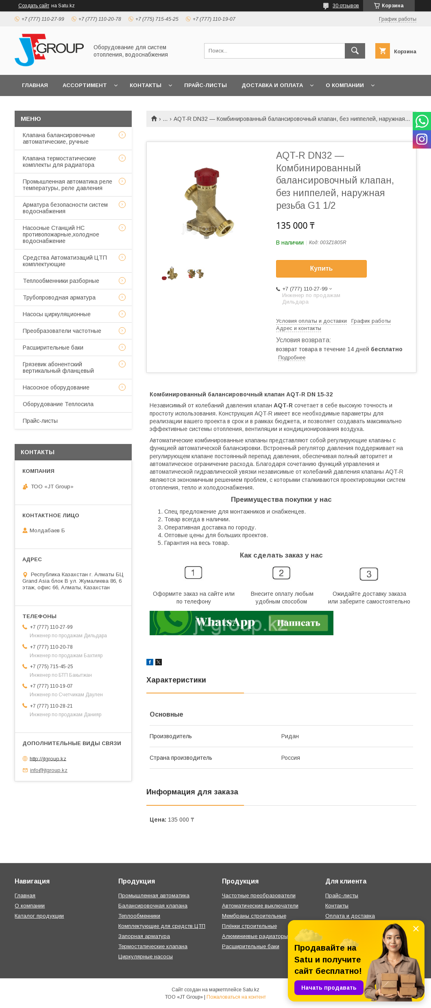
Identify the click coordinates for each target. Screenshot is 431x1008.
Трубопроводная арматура (59, 297)
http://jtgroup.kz (48, 758)
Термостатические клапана (152, 946)
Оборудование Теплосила (58, 404)
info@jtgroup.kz (48, 770)
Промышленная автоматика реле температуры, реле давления (67, 184)
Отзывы (35, 106)
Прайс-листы (205, 85)
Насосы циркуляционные (57, 314)
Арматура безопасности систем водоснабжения (65, 207)
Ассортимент (85, 85)
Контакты (145, 85)
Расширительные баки (53, 347)
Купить (321, 268)
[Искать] (355, 51)
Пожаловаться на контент (236, 997)
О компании (345, 85)
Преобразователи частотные (62, 331)
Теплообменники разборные (61, 281)
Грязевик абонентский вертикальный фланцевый (58, 367)
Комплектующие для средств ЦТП (161, 926)
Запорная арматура (144, 936)
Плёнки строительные (249, 926)
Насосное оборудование (56, 387)
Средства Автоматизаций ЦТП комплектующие (65, 260)
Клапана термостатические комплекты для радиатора (59, 161)
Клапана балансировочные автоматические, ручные (59, 138)
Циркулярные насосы (145, 956)
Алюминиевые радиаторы (255, 936)
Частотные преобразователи (259, 895)
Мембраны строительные (254, 916)
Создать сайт (33, 6)
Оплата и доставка (350, 916)
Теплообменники (139, 916)
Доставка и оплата (272, 85)
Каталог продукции (39, 916)
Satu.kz (251, 990)
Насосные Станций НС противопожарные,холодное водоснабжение (61, 234)
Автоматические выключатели (260, 906)
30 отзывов (346, 6)
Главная (35, 85)
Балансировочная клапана (152, 906)
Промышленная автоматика (153, 895)
